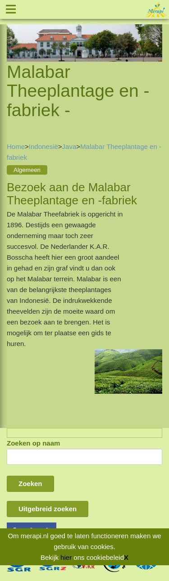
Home (16, 146)
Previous (13, 32)
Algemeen (27, 170)
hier (66, 557)
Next (155, 32)
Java (69, 146)
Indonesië (43, 146)
